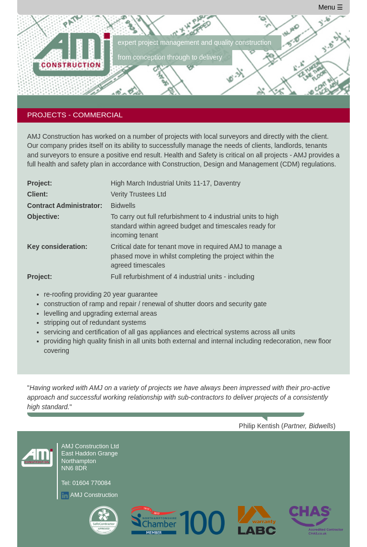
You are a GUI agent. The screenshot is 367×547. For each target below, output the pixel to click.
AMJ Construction (94, 495)
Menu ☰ (330, 7)
